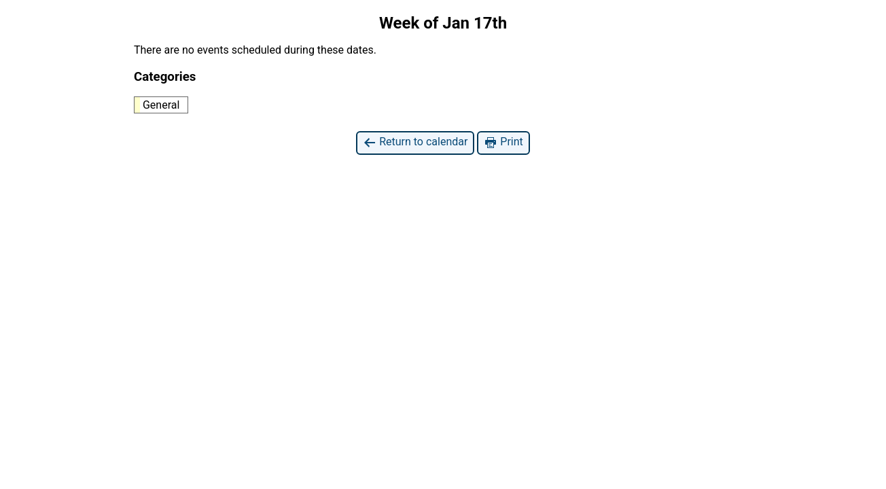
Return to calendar (415, 142)
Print (503, 142)
